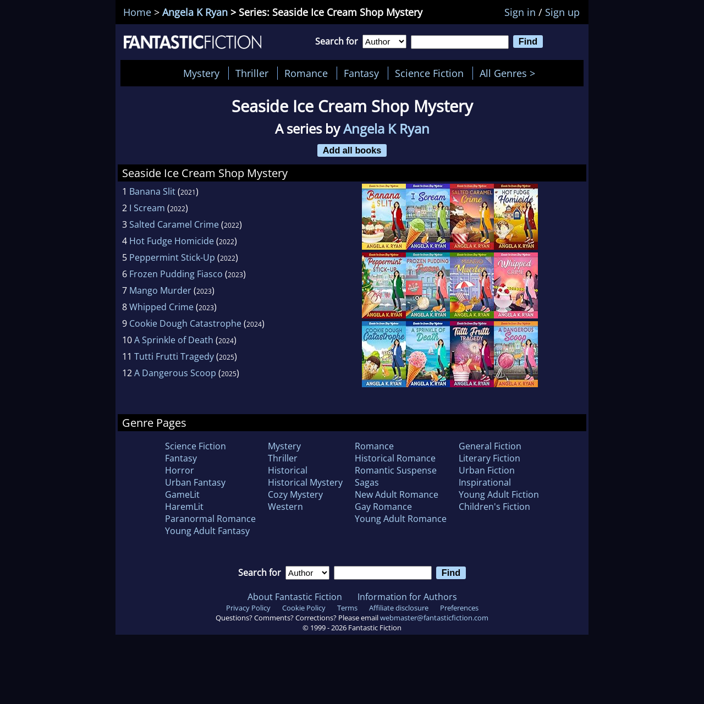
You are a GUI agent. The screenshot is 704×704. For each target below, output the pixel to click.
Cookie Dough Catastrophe (185, 323)
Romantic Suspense (396, 470)
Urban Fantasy (195, 482)
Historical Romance (395, 458)
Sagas (367, 482)
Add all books (352, 150)
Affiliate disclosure (398, 608)
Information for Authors (407, 597)
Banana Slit (152, 191)
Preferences (459, 608)
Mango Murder (160, 290)
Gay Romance (383, 507)
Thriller (251, 73)
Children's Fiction (494, 507)
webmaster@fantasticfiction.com (434, 618)
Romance (306, 73)
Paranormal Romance (210, 519)
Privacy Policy (248, 608)
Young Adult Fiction (499, 494)
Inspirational (485, 482)
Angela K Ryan (195, 12)
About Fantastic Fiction (295, 597)
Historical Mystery (305, 482)
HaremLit (184, 507)
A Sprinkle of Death (173, 340)
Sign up (562, 12)
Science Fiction (429, 73)
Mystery (201, 73)
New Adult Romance (396, 494)
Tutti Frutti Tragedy (174, 356)
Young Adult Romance (401, 519)
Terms (347, 608)
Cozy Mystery (295, 494)
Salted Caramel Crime (174, 224)
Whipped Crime (161, 307)
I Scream (147, 208)
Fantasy (361, 73)
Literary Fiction (489, 458)
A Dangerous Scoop (175, 373)
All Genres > (510, 73)
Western (285, 507)
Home (137, 12)
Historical (287, 470)
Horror (179, 470)
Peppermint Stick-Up (172, 257)
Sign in (520, 12)
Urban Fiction (487, 470)
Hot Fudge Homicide (171, 241)
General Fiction (490, 446)
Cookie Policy (304, 608)
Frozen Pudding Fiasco (176, 274)
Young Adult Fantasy (207, 531)
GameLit (182, 494)
